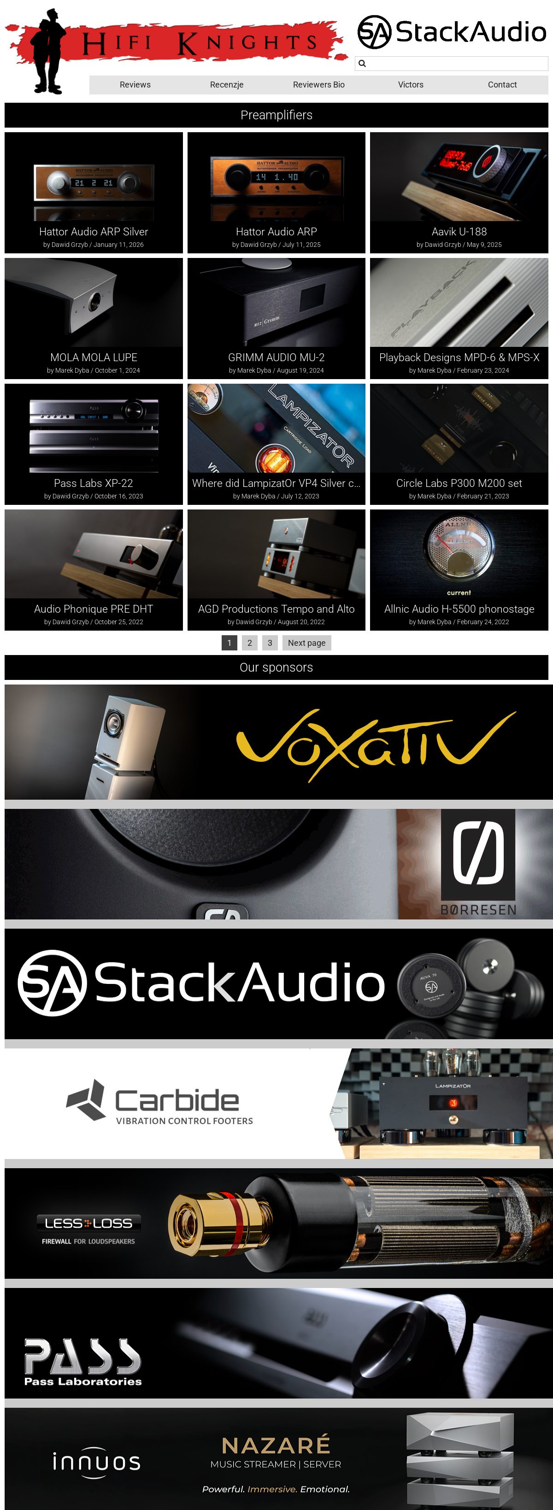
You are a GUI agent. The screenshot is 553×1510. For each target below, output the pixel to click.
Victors (411, 84)
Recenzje (227, 84)
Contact (502, 84)
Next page (307, 643)
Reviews (135, 84)
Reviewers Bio (319, 84)
